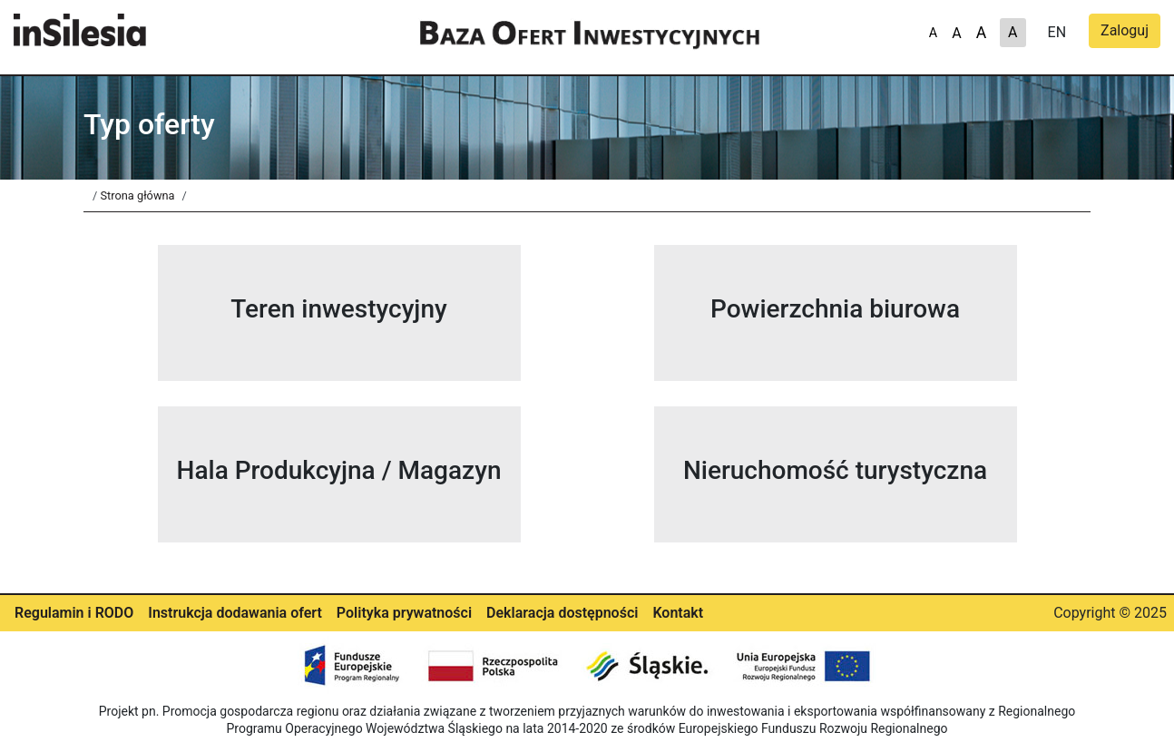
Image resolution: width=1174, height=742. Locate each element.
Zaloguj (1125, 30)
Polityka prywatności (404, 612)
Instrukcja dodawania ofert (235, 612)
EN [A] (1057, 32)
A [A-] (981, 33)
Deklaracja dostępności (562, 612)
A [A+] (933, 33)
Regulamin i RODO (74, 612)
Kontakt (677, 612)
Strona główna (137, 195)
